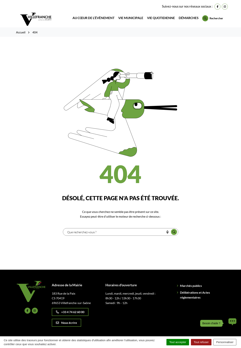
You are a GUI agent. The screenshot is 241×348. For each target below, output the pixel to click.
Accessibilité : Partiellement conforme (176, 332)
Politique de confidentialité (131, 332)
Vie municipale (130, 15)
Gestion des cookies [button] (53, 332)
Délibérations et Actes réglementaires (195, 289)
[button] (231, 323)
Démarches (188, 15)
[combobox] (114, 226)
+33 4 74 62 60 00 (70, 306)
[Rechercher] (212, 16)
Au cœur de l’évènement (93, 15)
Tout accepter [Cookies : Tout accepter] (177, 342)
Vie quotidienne (161, 15)
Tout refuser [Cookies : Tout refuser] (201, 342)
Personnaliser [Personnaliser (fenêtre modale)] (224, 342)
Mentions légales (99, 332)
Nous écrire (66, 317)
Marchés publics (191, 280)
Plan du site (77, 332)
